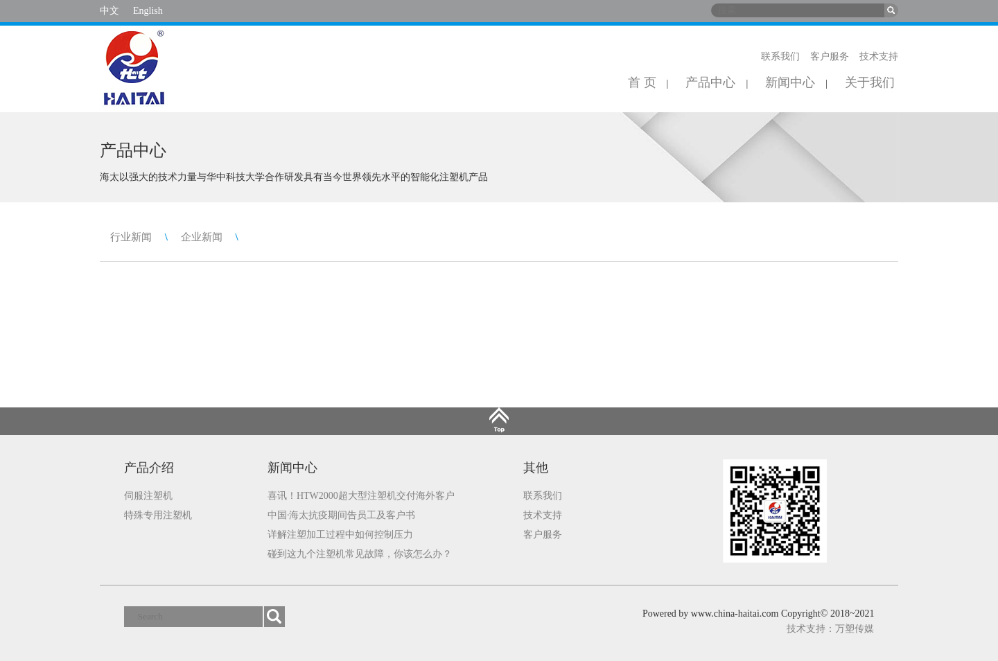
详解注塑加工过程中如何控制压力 (340, 534)
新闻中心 (790, 82)
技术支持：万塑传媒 (830, 629)
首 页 (642, 82)
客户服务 (829, 56)
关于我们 (870, 82)
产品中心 (710, 82)
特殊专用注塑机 (158, 515)
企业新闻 (201, 237)
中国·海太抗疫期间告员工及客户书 (342, 515)
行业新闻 (131, 237)
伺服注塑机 (148, 496)
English (148, 11)
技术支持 (878, 56)
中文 (109, 11)
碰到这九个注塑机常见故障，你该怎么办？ (360, 554)
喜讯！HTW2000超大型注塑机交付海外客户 (361, 496)
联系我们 (780, 56)
